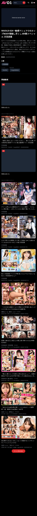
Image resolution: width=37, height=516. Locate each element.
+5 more (17, 445)
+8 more (17, 412)
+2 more (18, 311)
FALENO (5, 70)
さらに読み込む (18, 451)
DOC (8, 313)
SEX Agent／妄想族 (11, 447)
